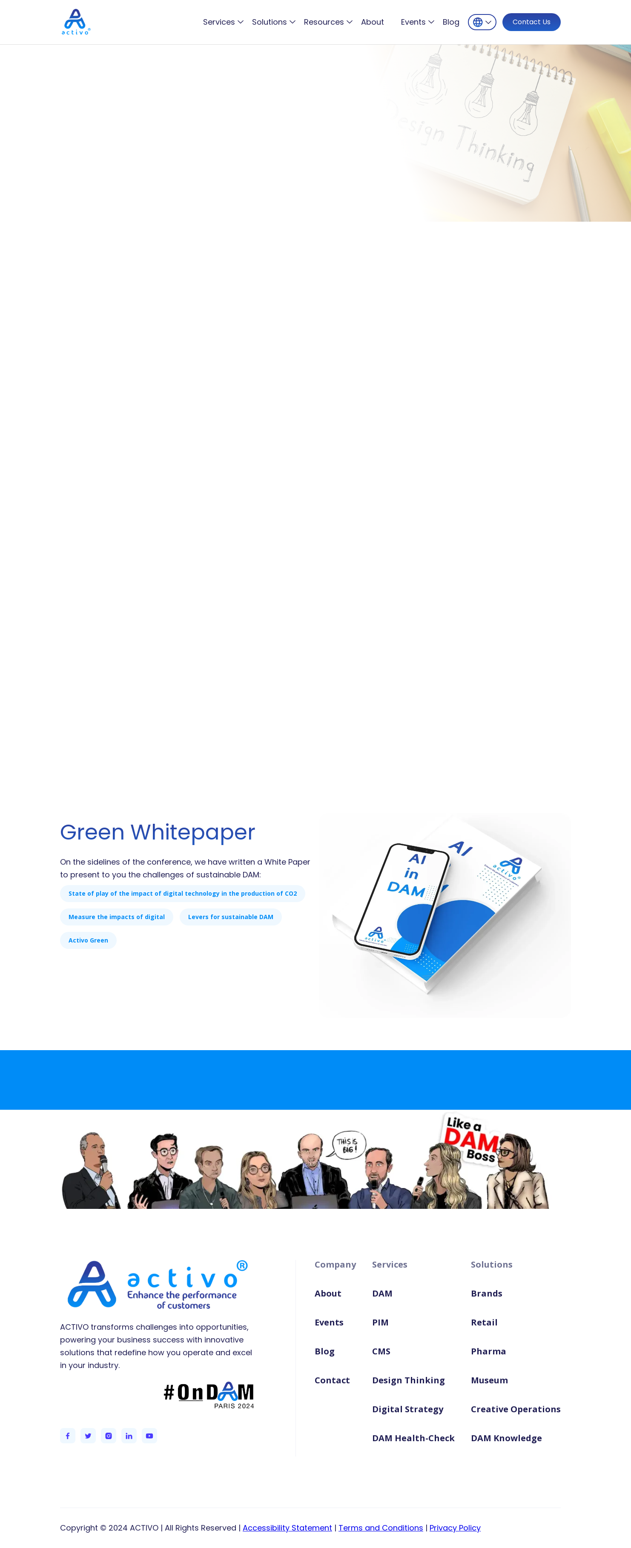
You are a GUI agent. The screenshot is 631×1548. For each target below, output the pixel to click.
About (372, 22)
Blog (451, 22)
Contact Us (532, 22)
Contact (332, 1380)
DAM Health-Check (413, 1438)
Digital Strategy (407, 1409)
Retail (484, 1322)
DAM (382, 1293)
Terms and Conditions (380, 1527)
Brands (486, 1293)
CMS (381, 1351)
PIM (380, 1322)
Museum (489, 1380)
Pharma (488, 1351)
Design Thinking (408, 1380)
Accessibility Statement (287, 1527)
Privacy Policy (455, 1527)
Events (329, 1322)
